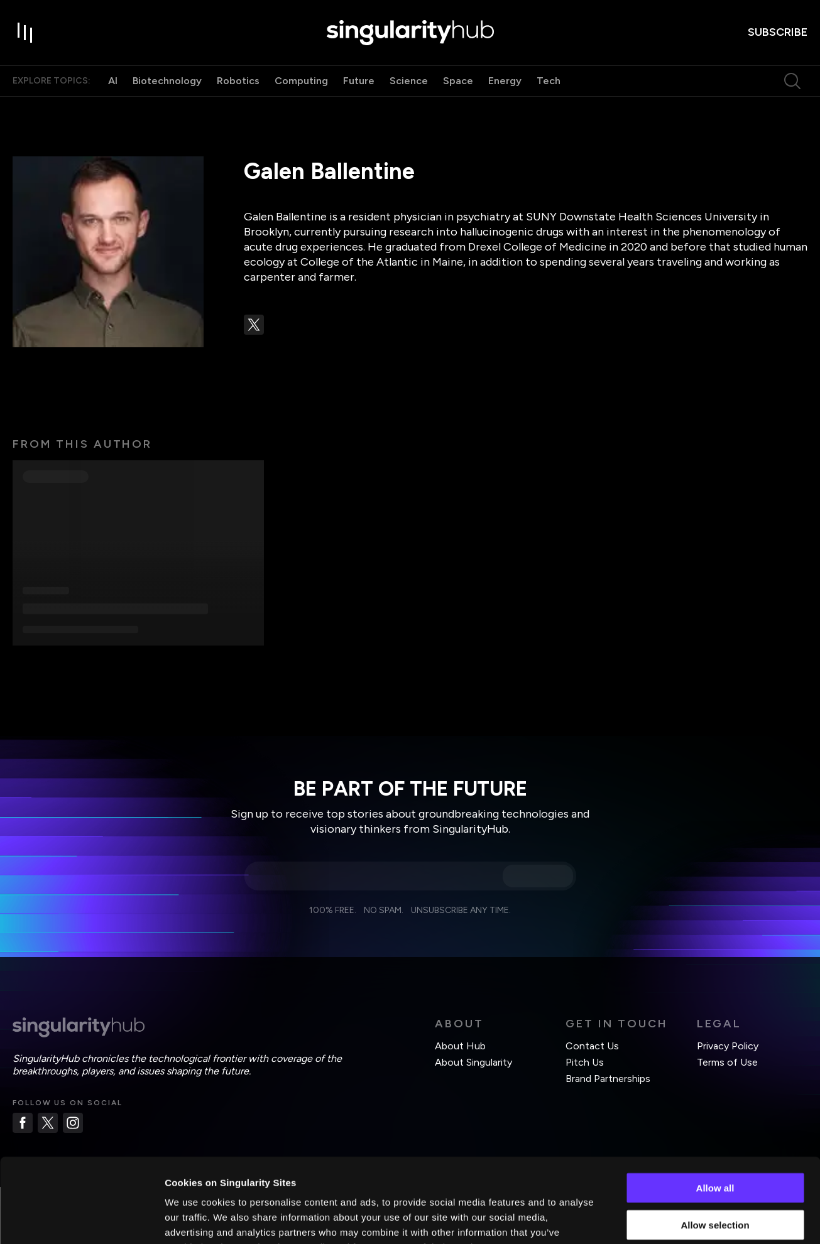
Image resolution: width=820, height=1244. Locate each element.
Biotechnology (167, 81)
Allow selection (715, 1145)
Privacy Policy (727, 1046)
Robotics (238, 81)
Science (409, 81)
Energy (505, 81)
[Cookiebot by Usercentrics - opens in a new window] (81, 1219)
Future (358, 81)
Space (458, 81)
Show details (659, 1219)
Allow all (715, 1108)
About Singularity (473, 1062)
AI (113, 81)
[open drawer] (25, 32)
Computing (301, 81)
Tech (548, 81)
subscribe (777, 32)
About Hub (460, 1046)
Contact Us (592, 1046)
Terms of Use (727, 1062)
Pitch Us (585, 1062)
